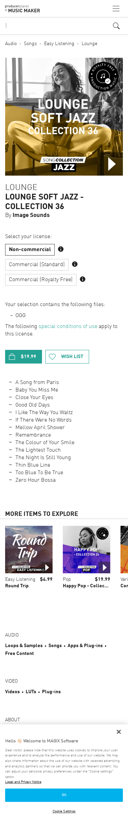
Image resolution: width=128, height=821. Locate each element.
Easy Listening (59, 43)
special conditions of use (68, 326)
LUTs (31, 691)
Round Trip (17, 586)
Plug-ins (51, 691)
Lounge (89, 43)
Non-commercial (30, 249)
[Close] (118, 731)
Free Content (19, 653)
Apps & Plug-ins (85, 645)
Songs (30, 43)
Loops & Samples (24, 645)
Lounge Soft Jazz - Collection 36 (44, 202)
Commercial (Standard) (37, 265)
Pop (67, 579)
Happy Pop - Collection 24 (91, 586)
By (27, 215)
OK (64, 795)
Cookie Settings (64, 811)
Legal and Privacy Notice (23, 782)
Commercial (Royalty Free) (41, 280)
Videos (12, 691)
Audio (11, 43)
